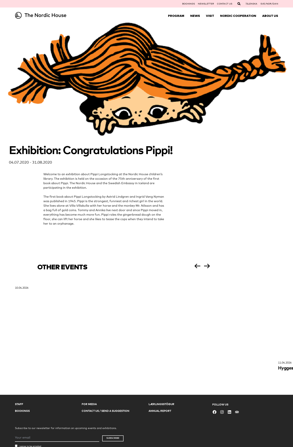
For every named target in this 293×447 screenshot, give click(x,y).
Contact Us (224, 3)
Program (176, 16)
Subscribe (112, 438)
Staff (19, 404)
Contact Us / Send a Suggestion (105, 410)
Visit (210, 16)
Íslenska (251, 3)
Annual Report (160, 410)
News (195, 16)
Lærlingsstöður (161, 404)
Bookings (188, 3)
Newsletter (206, 3)
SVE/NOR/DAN (269, 3)
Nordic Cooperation (238, 16)
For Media (89, 404)
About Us (270, 16)
